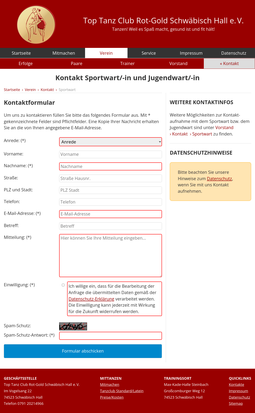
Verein (106, 53)
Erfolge (26, 63)
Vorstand (178, 63)
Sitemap (236, 403)
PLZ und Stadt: (18, 190)
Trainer (127, 63)
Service (149, 53)
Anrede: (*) (15, 140)
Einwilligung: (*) (19, 285)
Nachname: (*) (18, 165)
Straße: (11, 178)
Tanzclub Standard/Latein (121, 390)
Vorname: (13, 154)
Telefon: (12, 201)
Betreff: (11, 225)
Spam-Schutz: (17, 325)
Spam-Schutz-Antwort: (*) (29, 335)
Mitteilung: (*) (17, 237)
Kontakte (236, 384)
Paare (76, 63)
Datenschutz (233, 53)
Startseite (21, 53)
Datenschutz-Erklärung (91, 299)
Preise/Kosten (112, 397)
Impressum (191, 53)
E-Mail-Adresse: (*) (22, 213)
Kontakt (231, 63)
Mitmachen (63, 53)
